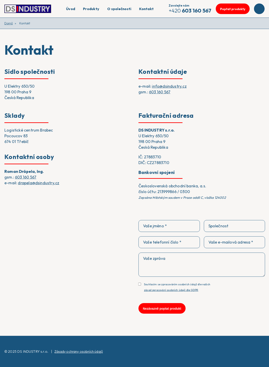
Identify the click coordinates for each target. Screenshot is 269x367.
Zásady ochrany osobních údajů (78, 351)
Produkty (91, 9)
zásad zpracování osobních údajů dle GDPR (171, 290)
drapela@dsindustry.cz (38, 182)
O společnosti (119, 9)
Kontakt (146, 9)
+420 (190, 9)
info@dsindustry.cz (169, 86)
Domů (8, 23)
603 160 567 (159, 91)
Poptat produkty (232, 9)
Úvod (70, 9)
